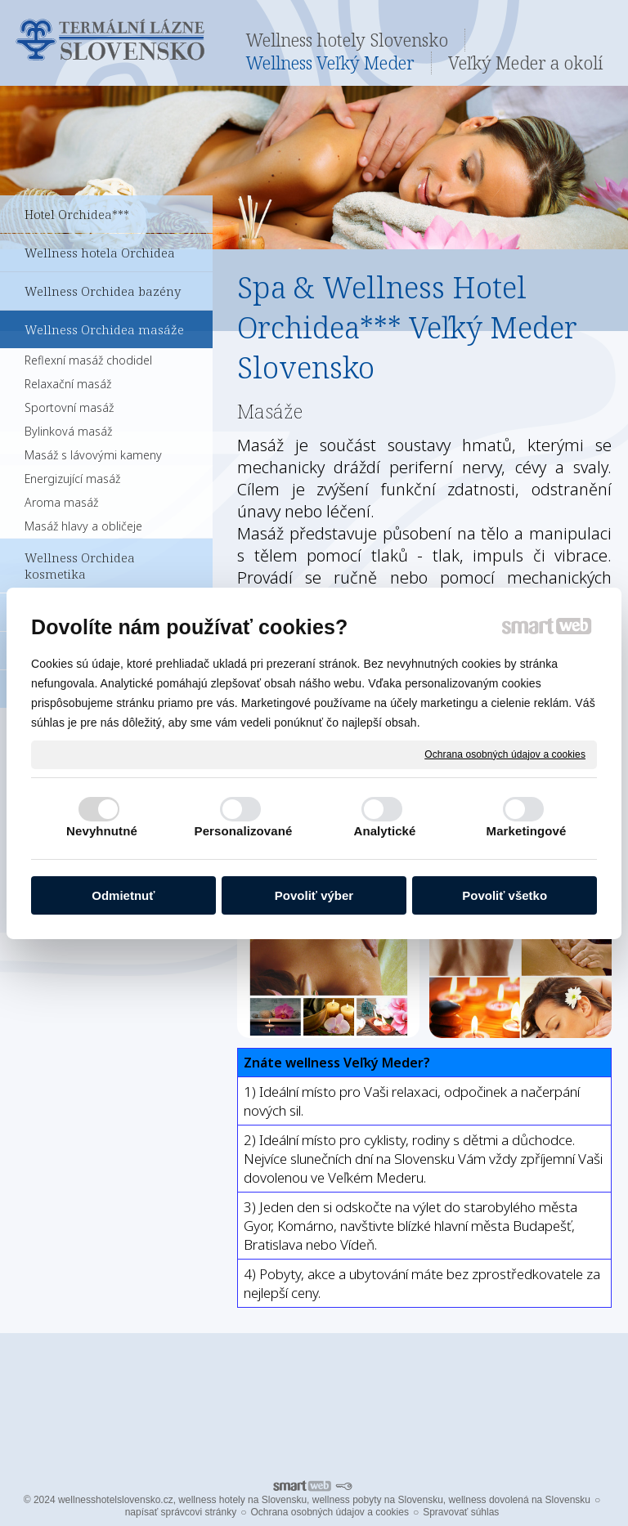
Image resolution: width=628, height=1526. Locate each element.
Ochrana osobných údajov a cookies (504, 753)
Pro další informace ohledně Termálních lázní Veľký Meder (314, 1393)
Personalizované (244, 831)
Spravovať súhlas (461, 1512)
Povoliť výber (314, 895)
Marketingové (527, 831)
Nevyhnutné (101, 831)
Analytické (384, 831)
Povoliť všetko (504, 895)
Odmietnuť (123, 895)
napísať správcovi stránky (181, 1512)
